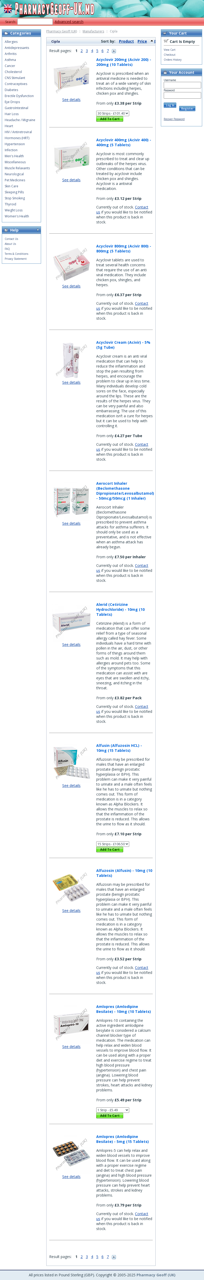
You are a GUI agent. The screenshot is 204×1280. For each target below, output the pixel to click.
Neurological (14, 174)
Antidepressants (17, 48)
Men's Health (14, 156)
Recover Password (174, 119)
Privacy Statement (16, 259)
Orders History (173, 59)
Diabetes (11, 90)
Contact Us (11, 239)
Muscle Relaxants (17, 168)
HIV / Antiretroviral (18, 132)
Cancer (10, 66)
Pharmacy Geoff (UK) (61, 31)
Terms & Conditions (16, 254)
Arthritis (10, 54)
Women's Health (17, 216)
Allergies (11, 42)
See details (71, 99)
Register (187, 108)
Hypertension (15, 144)
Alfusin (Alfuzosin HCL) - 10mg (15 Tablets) (119, 748)
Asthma (10, 60)
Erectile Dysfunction (19, 96)
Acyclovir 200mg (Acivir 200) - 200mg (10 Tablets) (123, 62)
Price (142, 41)
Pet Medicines (15, 180)
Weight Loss (13, 210)
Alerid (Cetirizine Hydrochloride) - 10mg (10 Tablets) (120, 609)
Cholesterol (13, 72)
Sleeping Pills (14, 192)
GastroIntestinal (16, 108)
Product (126, 41)
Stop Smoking (15, 198)
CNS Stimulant (15, 78)
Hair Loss (12, 114)
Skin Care (11, 186)
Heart (9, 126)
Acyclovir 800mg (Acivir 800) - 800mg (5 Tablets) (123, 248)
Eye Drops (12, 102)
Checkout (169, 55)
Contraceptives (16, 84)
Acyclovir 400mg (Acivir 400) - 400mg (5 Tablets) (123, 142)
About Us (10, 244)
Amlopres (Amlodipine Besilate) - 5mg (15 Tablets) (122, 1139)
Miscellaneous (15, 162)
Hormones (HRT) (17, 138)
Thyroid (10, 204)
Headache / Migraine (20, 120)
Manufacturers (93, 31)
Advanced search (69, 21)
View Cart (169, 50)
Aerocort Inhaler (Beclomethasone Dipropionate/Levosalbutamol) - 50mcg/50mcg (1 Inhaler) (125, 491)
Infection (11, 150)
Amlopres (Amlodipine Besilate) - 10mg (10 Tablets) (123, 1009)
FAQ (7, 249)
